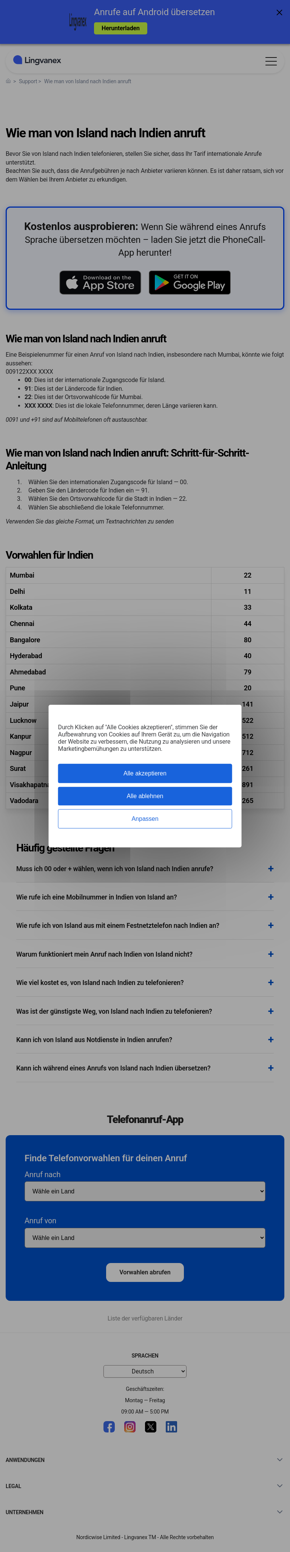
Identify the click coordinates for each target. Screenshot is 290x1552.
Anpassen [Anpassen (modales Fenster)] (144, 819)
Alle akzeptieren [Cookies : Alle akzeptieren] (145, 773)
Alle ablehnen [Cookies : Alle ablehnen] (145, 796)
